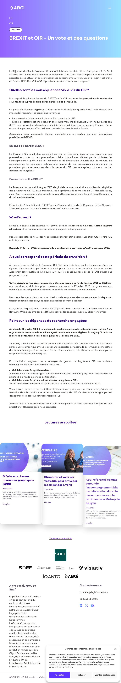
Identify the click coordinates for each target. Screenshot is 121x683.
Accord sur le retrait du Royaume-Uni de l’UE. (52, 393)
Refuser (81, 675)
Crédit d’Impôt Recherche (98, 78)
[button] (115, 649)
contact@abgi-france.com (94, 592)
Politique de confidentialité (36, 677)
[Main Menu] (110, 7)
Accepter (59, 675)
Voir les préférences (105, 675)
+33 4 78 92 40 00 (89, 599)
